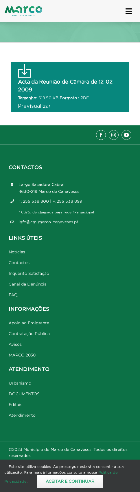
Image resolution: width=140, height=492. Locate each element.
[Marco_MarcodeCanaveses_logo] (23, 8)
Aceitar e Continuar (70, 481)
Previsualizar (34, 106)
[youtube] (126, 135)
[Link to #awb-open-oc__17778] (129, 11)
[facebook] (101, 135)
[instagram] (114, 135)
